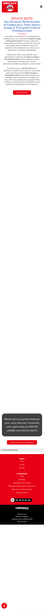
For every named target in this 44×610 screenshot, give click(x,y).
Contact (22, 468)
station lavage (32, 57)
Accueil (22, 464)
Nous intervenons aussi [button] (9, 450)
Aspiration (22, 479)
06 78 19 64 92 (22, 500)
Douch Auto (22, 514)
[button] (22, 92)
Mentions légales (22, 516)
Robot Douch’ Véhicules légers (22, 489)
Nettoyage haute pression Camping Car (22, 486)
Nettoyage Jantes (22, 492)
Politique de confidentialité (22, 519)
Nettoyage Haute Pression (22, 483)
